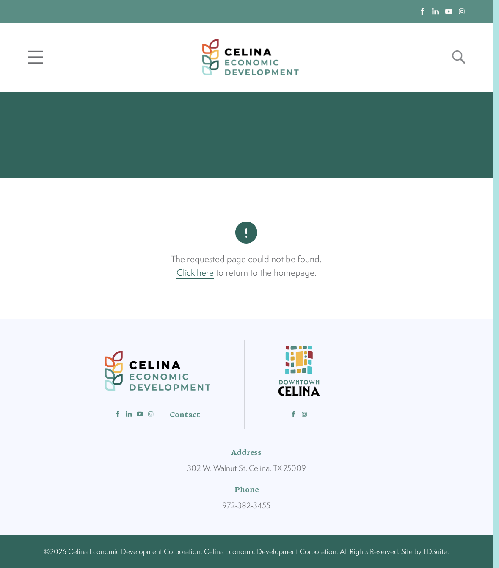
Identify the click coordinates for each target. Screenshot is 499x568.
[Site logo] (250, 57)
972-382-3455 (246, 505)
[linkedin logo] (435, 11)
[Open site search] (458, 57)
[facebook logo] (422, 11)
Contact (185, 414)
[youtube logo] (448, 11)
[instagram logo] (461, 11)
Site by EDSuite (424, 551)
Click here (195, 272)
